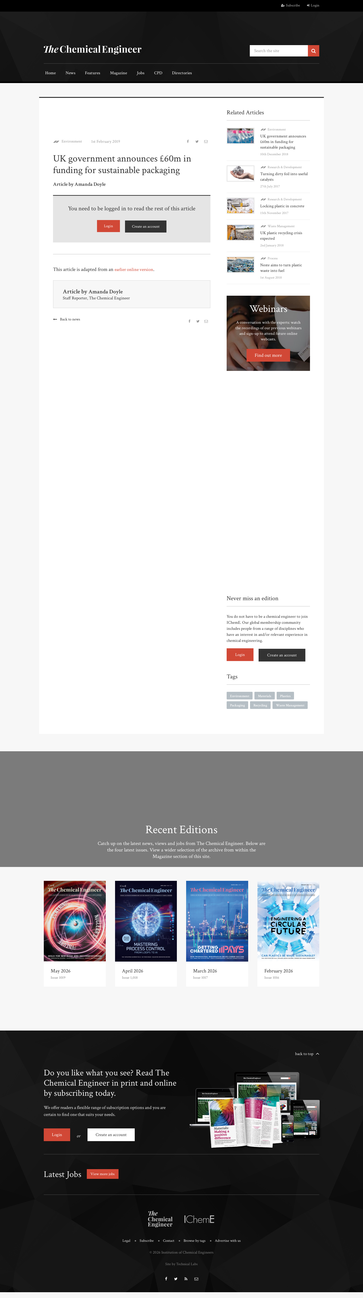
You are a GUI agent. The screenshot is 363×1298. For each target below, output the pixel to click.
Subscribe (290, 5)
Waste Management (281, 225)
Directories (169, 73)
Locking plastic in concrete (282, 205)
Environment (73, 141)
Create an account (146, 226)
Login (313, 5)
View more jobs (104, 1180)
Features (88, 73)
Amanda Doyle (106, 291)
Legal (125, 1247)
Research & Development (285, 166)
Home (49, 73)
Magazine (112, 73)
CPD (147, 73)
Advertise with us (229, 1247)
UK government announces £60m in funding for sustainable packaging (283, 141)
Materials (266, 694)
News (67, 73)
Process (273, 257)
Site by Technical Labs (181, 1270)
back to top (304, 1062)
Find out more (268, 354)
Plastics (288, 694)
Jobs (132, 73)
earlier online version (136, 268)
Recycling (261, 704)
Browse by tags (194, 1247)
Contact (168, 1247)
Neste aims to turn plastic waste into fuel (281, 267)
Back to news (70, 318)
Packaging (237, 704)
